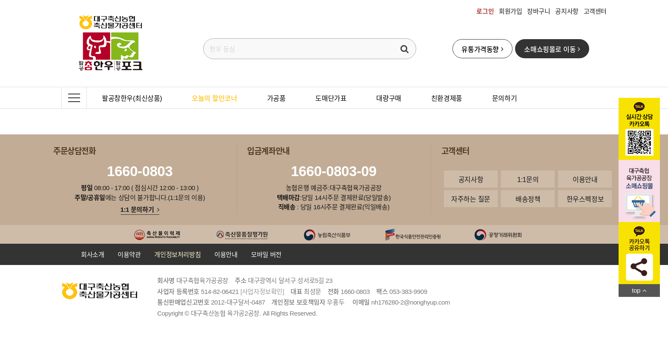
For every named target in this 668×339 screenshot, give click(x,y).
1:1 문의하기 (140, 209)
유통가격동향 (482, 49)
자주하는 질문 (470, 199)
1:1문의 (527, 179)
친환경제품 (446, 98)
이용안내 (585, 179)
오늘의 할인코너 (214, 98)
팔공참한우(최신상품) (132, 98)
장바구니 (538, 11)
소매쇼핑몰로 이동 (552, 49)
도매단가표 (330, 98)
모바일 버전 (266, 254)
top (639, 290)
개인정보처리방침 (177, 254)
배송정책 (527, 199)
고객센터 (595, 11)
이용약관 (129, 254)
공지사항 (566, 11)
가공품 (276, 98)
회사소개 (92, 254)
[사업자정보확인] (262, 291)
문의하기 (504, 98)
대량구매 (388, 98)
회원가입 (510, 11)
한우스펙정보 (585, 199)
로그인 (485, 11)
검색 (404, 48)
